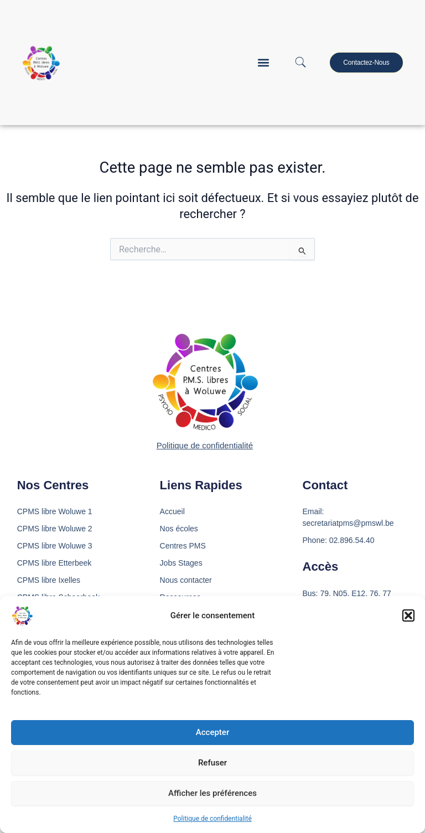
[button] (408, 615)
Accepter (212, 732)
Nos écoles (179, 528)
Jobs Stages (181, 562)
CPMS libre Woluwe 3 (54, 545)
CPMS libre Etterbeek (54, 562)
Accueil (172, 511)
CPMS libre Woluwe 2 (54, 528)
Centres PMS (183, 545)
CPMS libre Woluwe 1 (54, 511)
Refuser (212, 763)
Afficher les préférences (212, 793)
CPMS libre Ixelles (48, 580)
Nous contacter (186, 580)
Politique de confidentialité (212, 818)
